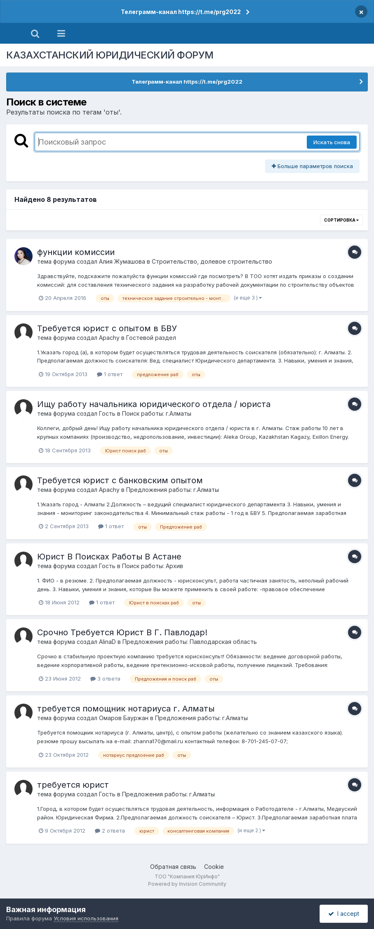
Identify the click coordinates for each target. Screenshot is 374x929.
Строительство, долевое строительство (212, 261)
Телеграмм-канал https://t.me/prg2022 (181, 11)
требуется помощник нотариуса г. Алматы (125, 709)
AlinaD (107, 641)
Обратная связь (173, 866)
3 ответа (105, 678)
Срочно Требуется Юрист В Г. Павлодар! (122, 632)
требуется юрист (73, 785)
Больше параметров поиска (312, 166)
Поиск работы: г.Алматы (156, 413)
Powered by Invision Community (187, 884)
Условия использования (86, 918)
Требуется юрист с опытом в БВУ (107, 328)
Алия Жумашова (122, 261)
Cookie (214, 866)
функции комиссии (76, 252)
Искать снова (331, 142)
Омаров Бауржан (123, 717)
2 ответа (110, 830)
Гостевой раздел (151, 337)
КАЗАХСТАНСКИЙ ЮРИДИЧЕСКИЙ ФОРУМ (110, 55)
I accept (343, 913)
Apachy (109, 337)
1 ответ (109, 374)
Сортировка (341, 220)
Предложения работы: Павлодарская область (189, 641)
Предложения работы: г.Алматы (172, 489)
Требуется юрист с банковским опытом (120, 480)
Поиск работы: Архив (152, 565)
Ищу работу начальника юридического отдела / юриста (154, 404)
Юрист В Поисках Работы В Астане (109, 557)
